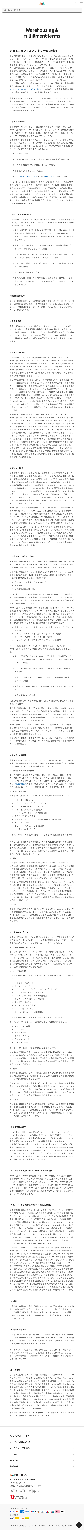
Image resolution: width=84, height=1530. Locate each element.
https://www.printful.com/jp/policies (25, 89)
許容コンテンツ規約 (28, 176)
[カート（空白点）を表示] (81, 3)
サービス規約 (49, 176)
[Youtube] (21, 1491)
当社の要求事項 (20, 784)
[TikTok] (39, 1491)
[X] (30, 1491)
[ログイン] (76, 3)
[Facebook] (16, 1491)
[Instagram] (12, 1491)
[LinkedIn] (25, 1491)
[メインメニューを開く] (3, 3)
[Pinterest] (34, 1491)
